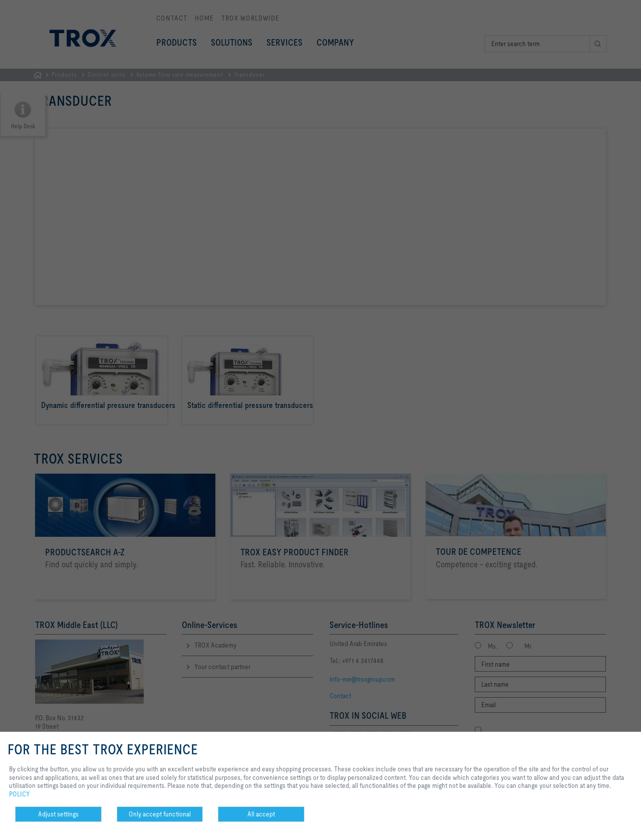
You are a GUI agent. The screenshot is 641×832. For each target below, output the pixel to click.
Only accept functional (160, 814)
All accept (261, 814)
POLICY (19, 794)
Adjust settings (58, 814)
